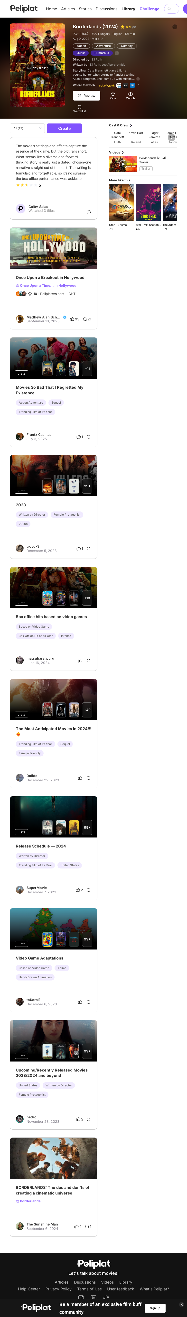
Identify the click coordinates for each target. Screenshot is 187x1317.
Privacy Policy (59, 1289)
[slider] (27, 185)
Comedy (127, 46)
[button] (174, 26)
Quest (81, 53)
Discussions (106, 8)
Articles (68, 8)
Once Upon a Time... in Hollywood (46, 285)
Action (81, 46)
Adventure (103, 46)
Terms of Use (89, 1289)
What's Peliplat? (154, 1289)
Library (128, 8)
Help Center (29, 1289)
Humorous (101, 53)
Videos (107, 1282)
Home (51, 8)
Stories (85, 8)
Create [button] (64, 128)
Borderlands (28, 1201)
